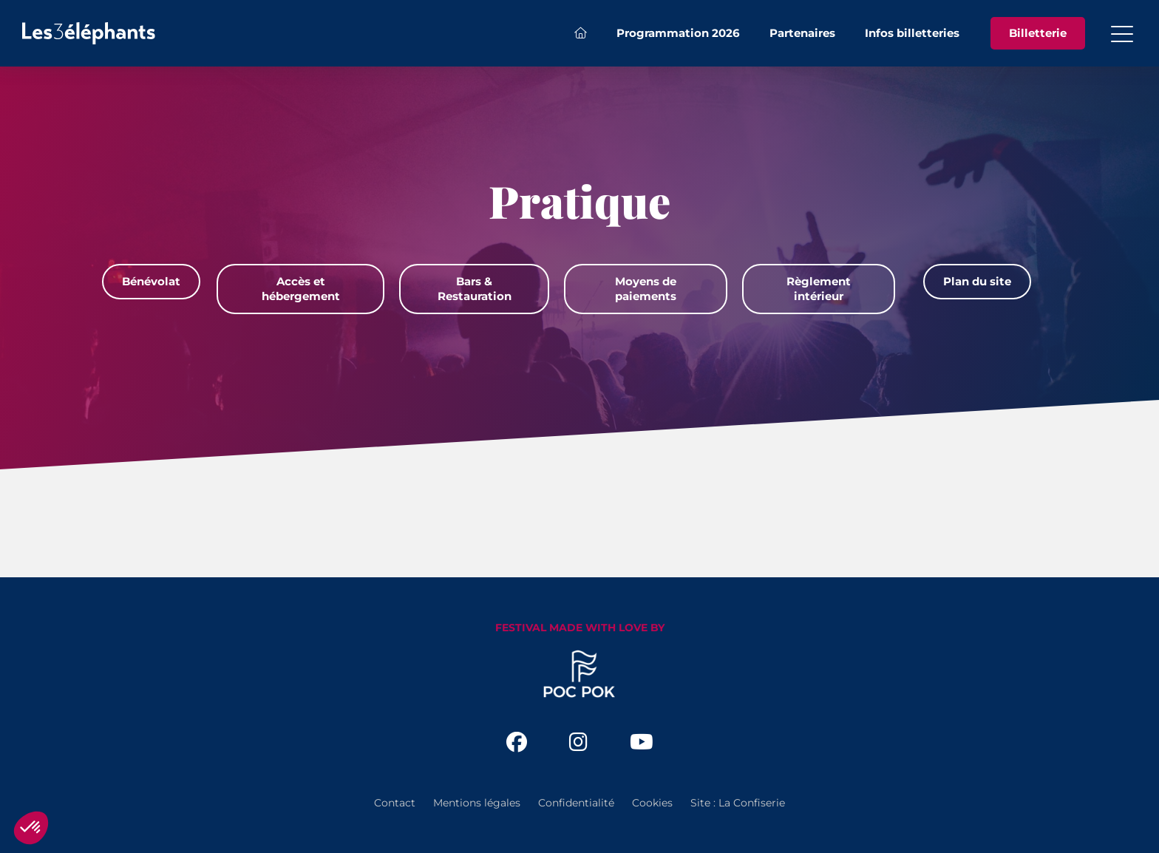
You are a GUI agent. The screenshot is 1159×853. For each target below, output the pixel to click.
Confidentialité (576, 802)
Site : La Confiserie (737, 802)
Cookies (652, 802)
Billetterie (1038, 33)
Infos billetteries (912, 33)
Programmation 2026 (678, 33)
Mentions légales (476, 802)
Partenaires (802, 33)
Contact (394, 802)
